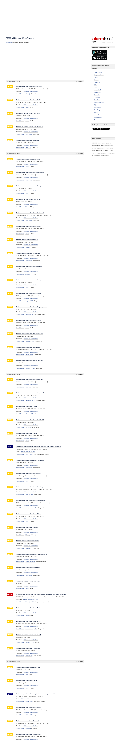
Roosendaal (97, 107)
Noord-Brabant (20, 94)
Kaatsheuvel (97, 92)
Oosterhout (97, 97)
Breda (95, 77)
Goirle (95, 87)
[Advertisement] (45, 61)
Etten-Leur (97, 82)
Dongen (96, 79)
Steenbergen (97, 110)
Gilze (95, 85)
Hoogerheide (97, 90)
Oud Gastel (97, 100)
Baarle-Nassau (98, 72)
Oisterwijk (97, 95)
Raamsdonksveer (99, 102)
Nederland (9, 42)
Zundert (96, 120)
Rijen (95, 105)
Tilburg (96, 112)
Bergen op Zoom (99, 74)
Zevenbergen (98, 117)
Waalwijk (96, 115)
